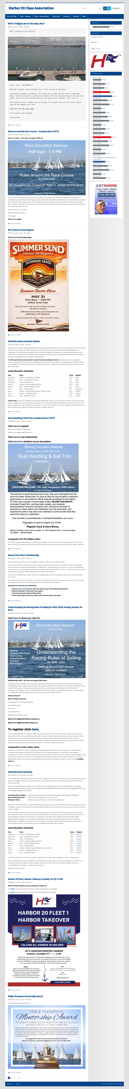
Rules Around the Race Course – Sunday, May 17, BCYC (33, 131)
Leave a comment (15, 125)
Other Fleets (56, 16)
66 (19, 1078)
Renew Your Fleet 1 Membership (23, 555)
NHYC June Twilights (99, 178)
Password (94, 42)
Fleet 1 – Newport (25, 16)
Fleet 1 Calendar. (75, 403)
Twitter (18, 1084)
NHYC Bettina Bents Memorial (102, 157)
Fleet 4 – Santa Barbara (41, 16)
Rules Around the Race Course (102, 96)
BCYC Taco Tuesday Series (101, 27)
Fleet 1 (28, 26)
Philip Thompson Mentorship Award (25, 996)
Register (78, 391)
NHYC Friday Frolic (98, 88)
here (16, 109)
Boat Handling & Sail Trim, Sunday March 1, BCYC (31, 418)
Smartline (119, 1084)
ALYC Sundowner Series (100, 100)
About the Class (12, 16)
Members (76, 16)
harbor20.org (73, 565)
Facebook (9, 1084)
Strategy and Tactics (99, 161)
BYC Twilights (97, 80)
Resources (66, 16)
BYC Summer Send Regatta (21, 230)
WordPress (111, 1084)
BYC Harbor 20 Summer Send (102, 137)
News (84, 16)
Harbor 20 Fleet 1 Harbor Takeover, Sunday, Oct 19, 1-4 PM (35, 879)
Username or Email (97, 37)
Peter (21, 26)
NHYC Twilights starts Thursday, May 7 (26, 23)
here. (12, 761)
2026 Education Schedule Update (24, 341)
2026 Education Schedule (20, 772)
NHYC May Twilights (99, 84)
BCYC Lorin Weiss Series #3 (101, 92)
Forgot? (98, 49)
